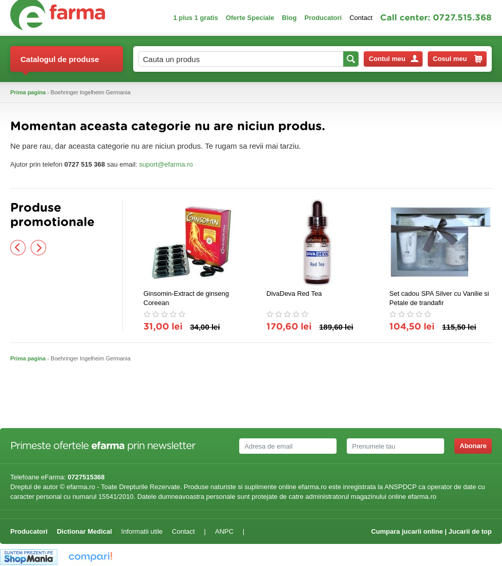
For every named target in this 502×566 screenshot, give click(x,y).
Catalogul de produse (59, 63)
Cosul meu (457, 59)
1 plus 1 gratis (195, 18)
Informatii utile (142, 531)
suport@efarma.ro (166, 164)
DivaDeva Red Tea (294, 293)
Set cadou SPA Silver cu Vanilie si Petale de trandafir (439, 298)
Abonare (473, 446)
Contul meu (394, 59)
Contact (360, 18)
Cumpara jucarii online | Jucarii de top (431, 531)
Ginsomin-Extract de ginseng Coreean (186, 298)
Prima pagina (28, 92)
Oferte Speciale (250, 18)
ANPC (224, 531)
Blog (289, 18)
